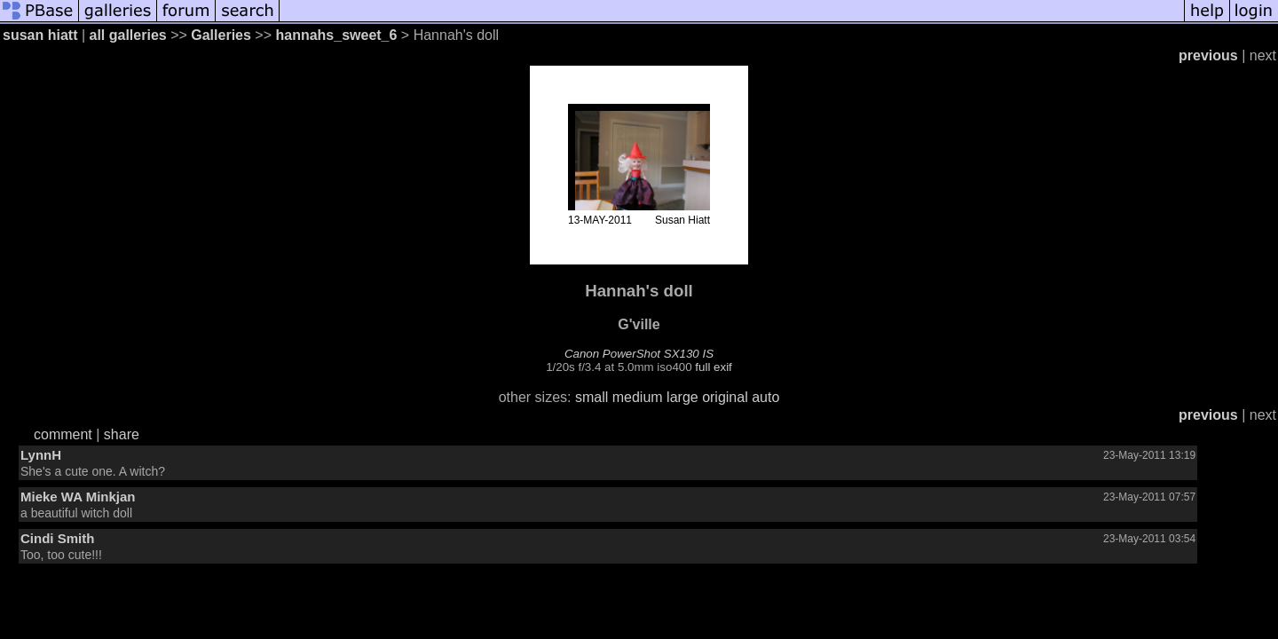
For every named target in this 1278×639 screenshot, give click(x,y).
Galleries (221, 35)
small (591, 397)
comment (63, 434)
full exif (713, 367)
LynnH (40, 454)
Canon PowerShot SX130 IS (639, 353)
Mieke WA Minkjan (77, 496)
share (121, 434)
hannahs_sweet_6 (336, 35)
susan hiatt (40, 35)
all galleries (128, 35)
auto (765, 397)
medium (637, 397)
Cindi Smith (57, 538)
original (725, 397)
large (682, 397)
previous (1208, 55)
